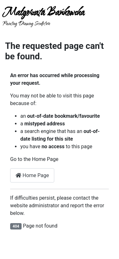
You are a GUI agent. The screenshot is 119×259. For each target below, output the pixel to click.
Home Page (32, 175)
